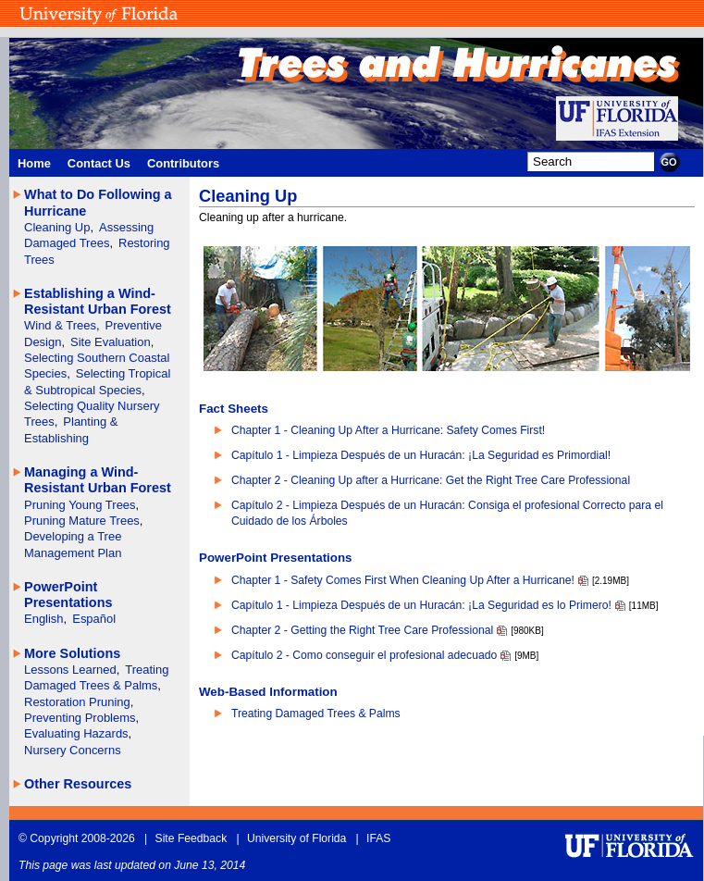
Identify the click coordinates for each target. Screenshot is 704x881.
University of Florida (296, 838)
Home (34, 163)
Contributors (183, 163)
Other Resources (77, 783)
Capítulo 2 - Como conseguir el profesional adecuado (364, 655)
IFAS (378, 838)
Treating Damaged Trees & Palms (316, 713)
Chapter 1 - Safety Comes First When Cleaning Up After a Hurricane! (402, 580)
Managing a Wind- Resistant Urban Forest (97, 480)
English (44, 619)
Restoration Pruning (77, 702)
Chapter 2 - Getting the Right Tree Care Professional (362, 630)
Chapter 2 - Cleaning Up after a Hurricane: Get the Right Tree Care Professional (430, 480)
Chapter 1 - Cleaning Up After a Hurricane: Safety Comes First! (388, 430)
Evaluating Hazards (76, 733)
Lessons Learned (70, 669)
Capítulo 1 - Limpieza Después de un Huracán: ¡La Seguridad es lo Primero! (421, 605)
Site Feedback (191, 838)
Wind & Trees (60, 325)
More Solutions (72, 653)
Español (94, 619)
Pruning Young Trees (80, 505)
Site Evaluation (110, 342)
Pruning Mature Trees (82, 520)
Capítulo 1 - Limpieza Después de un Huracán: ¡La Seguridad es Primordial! (421, 455)
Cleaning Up (57, 227)
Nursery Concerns (72, 750)
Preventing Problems (80, 718)
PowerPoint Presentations (68, 594)
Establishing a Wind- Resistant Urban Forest (97, 301)
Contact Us (99, 163)
